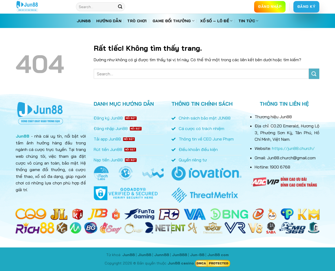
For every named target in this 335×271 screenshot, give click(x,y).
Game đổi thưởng (173, 20)
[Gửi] (120, 6)
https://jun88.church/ (293, 148)
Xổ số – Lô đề (216, 20)
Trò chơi (137, 21)
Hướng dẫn (108, 21)
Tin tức (248, 20)
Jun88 (84, 21)
